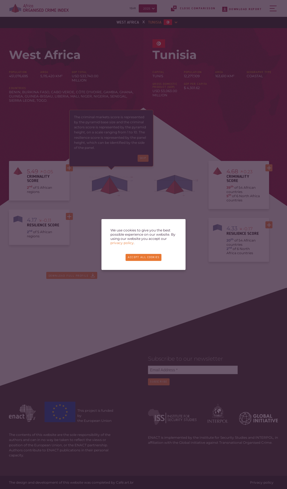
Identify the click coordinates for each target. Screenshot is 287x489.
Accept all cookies (143, 257)
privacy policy (122, 243)
